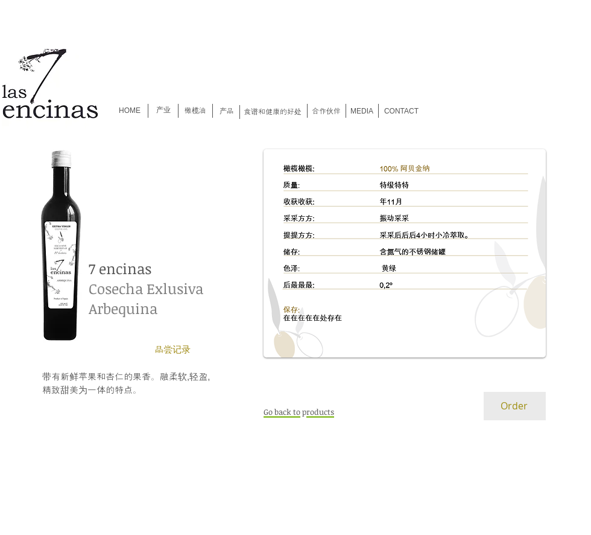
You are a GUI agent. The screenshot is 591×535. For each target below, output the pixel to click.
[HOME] (130, 111)
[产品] (226, 111)
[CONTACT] (401, 111)
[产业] (163, 110)
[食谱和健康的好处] (273, 112)
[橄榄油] (195, 111)
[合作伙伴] (326, 111)
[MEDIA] (362, 111)
